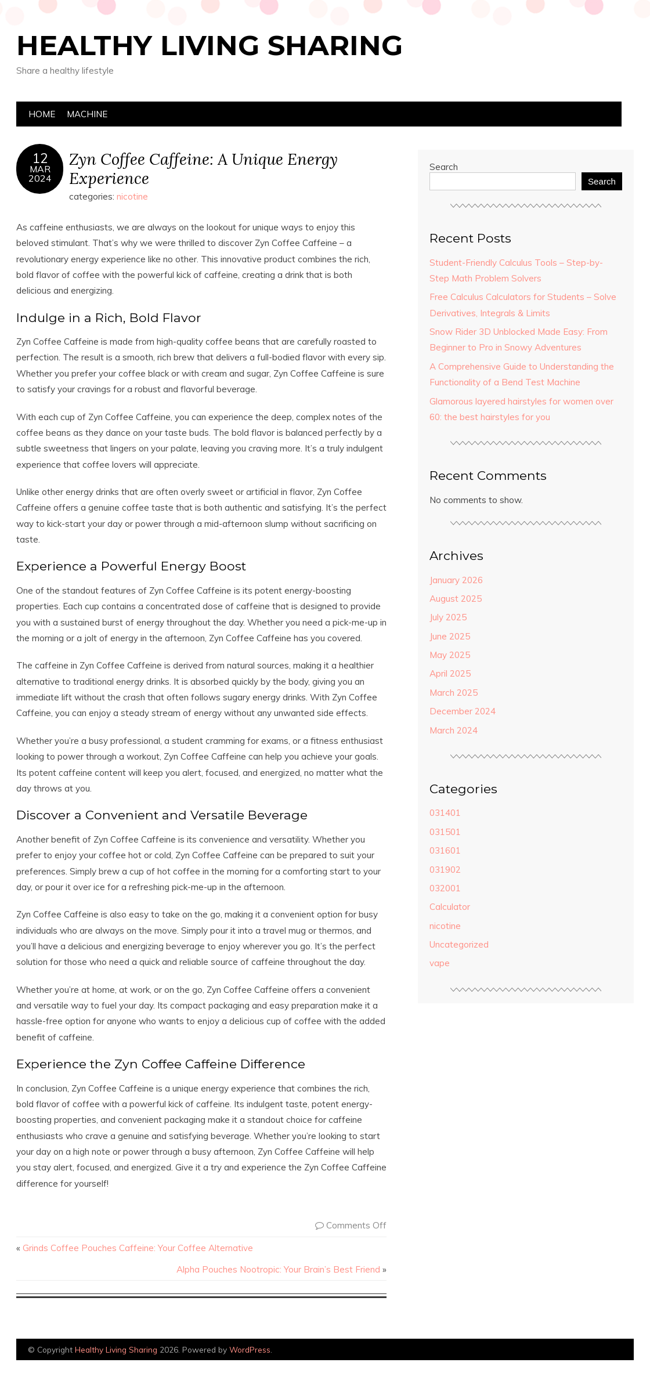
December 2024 (462, 711)
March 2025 (453, 692)
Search (443, 166)
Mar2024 (40, 173)
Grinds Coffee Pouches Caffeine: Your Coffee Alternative (138, 1247)
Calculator (449, 906)
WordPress (249, 1349)
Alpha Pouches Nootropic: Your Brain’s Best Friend (278, 1269)
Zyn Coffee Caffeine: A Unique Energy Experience (203, 168)
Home (41, 114)
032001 (445, 888)
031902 (445, 869)
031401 (445, 812)
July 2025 (448, 617)
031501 (445, 831)
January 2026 (456, 580)
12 (40, 158)
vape (439, 962)
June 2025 (449, 636)
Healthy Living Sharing (209, 45)
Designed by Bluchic (606, 1350)
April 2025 (450, 673)
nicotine (132, 196)
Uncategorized (459, 944)
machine (87, 114)
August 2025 (455, 598)
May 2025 (449, 654)
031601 (445, 850)
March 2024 (453, 730)
